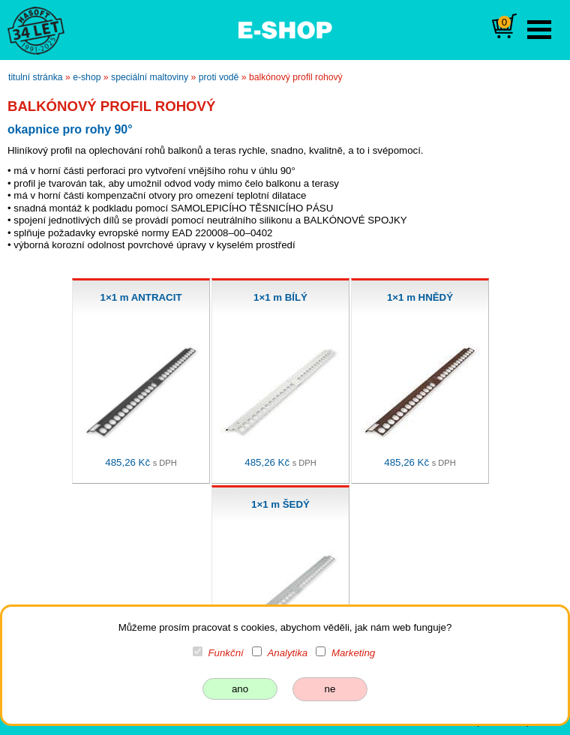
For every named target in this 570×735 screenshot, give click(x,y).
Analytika (287, 652)
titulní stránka (35, 77)
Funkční (226, 652)
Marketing (353, 652)
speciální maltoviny (149, 77)
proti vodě (219, 77)
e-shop (86, 77)
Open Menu (539, 29)
